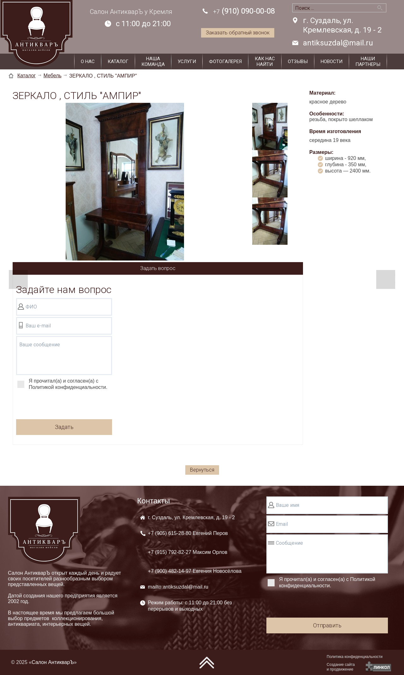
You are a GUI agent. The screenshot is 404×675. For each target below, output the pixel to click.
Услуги (187, 61)
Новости (331, 61)
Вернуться (202, 470)
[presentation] (64, 405)
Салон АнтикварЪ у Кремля (131, 11)
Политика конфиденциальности (355, 656)
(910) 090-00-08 (244, 11)
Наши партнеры (367, 61)
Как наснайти (265, 61)
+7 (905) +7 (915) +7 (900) (195, 552)
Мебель (53, 75)
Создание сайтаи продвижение (341, 667)
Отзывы (298, 61)
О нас (88, 61)
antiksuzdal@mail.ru (338, 42)
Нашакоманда (153, 61)
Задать (64, 427)
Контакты (153, 500)
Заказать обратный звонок (238, 33)
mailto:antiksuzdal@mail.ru (178, 587)
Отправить (327, 625)
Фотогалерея (225, 61)
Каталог (118, 61)
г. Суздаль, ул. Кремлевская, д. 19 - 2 (342, 25)
